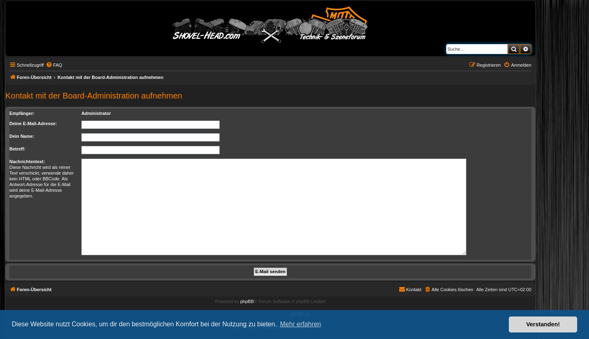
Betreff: (17, 148)
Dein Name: (21, 136)
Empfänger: (21, 113)
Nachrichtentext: (27, 161)
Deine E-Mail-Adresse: (33, 123)
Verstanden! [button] (543, 324)
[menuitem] (54, 65)
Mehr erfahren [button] (300, 324)
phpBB (247, 301)
